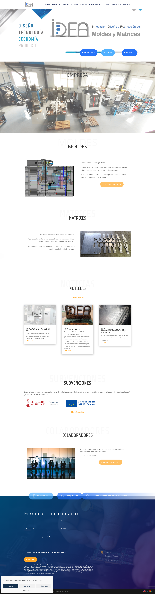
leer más (29, 341)
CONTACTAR (87, 53)
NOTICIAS (83, 4)
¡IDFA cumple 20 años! (73, 329)
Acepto (10, 586)
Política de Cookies (62, 591)
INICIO (47, 4)
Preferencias (43, 586)
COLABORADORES (95, 4)
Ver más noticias (77, 298)
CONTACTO (127, 4)
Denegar (27, 586)
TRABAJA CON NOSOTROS (112, 4)
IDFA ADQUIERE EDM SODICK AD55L (38, 330)
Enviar (30, 559)
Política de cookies (27, 590)
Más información (77, 412)
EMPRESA (55, 4)
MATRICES (74, 4)
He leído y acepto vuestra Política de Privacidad (46, 552)
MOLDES (66, 4)
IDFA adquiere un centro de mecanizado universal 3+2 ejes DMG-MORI (114, 331)
